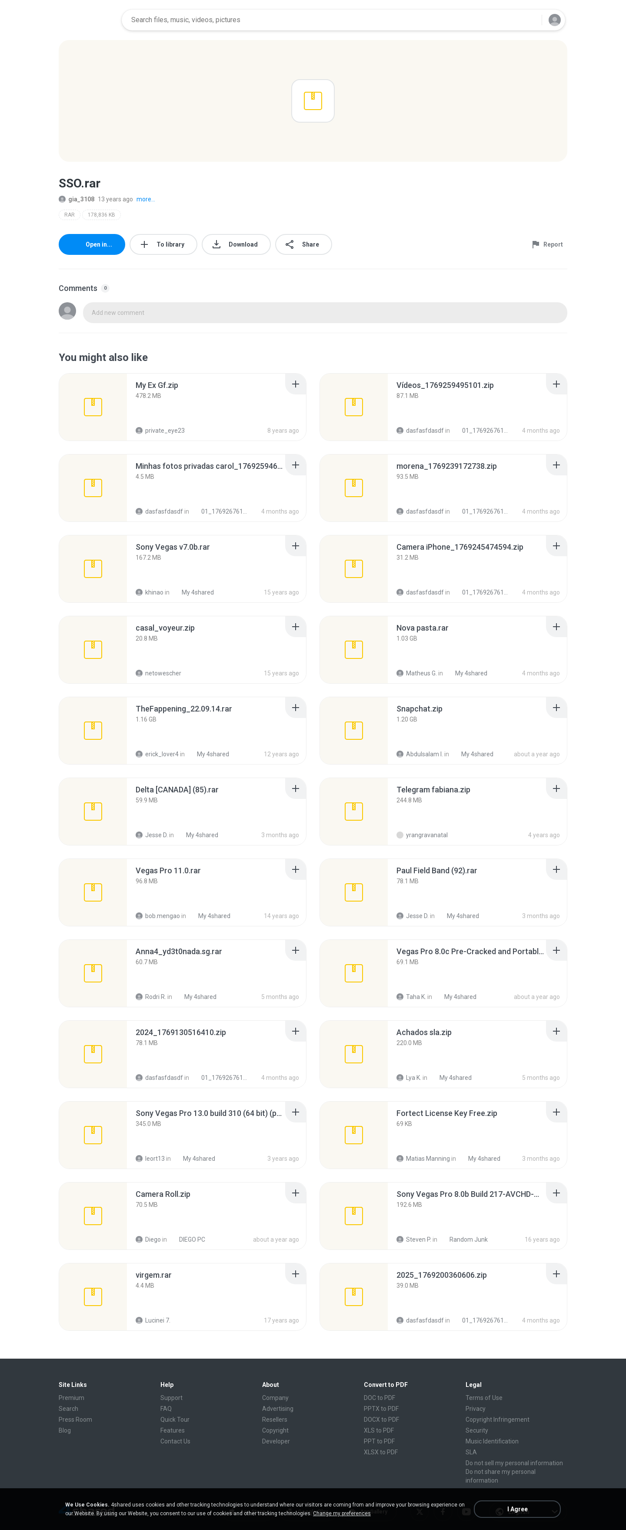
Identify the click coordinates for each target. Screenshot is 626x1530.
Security (477, 1430)
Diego (148, 1239)
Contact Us (175, 1441)
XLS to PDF (379, 1430)
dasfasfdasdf (420, 430)
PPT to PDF (379, 1441)
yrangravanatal (422, 835)
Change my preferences (342, 1513)
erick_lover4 (157, 754)
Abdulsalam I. (419, 754)
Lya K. (408, 1077)
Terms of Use (484, 1397)
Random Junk (464, 1239)
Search (68, 1408)
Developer (276, 1441)
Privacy (476, 1408)
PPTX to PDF (381, 1408)
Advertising (277, 1408)
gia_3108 (76, 199)
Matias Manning (423, 1158)
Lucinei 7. (153, 1320)
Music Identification (492, 1441)
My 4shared (193, 592)
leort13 (150, 1158)
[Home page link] (87, 20)
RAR (69, 215)
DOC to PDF (379, 1397)
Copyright (275, 1430)
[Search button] (529, 20)
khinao (149, 592)
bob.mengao (158, 915)
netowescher (158, 673)
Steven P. (413, 1239)
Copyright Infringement (497, 1419)
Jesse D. (152, 835)
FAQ (166, 1408)
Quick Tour (175, 1419)
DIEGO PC (187, 1239)
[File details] (93, 407)
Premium (71, 1397)
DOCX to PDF (381, 1419)
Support (171, 1397)
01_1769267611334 (481, 430)
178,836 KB (101, 215)
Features (172, 1430)
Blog (65, 1430)
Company (275, 1397)
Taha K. (411, 996)
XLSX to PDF (381, 1452)
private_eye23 (160, 430)
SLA (471, 1452)
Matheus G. (416, 673)
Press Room (75, 1419)
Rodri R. (151, 996)
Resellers (274, 1419)
